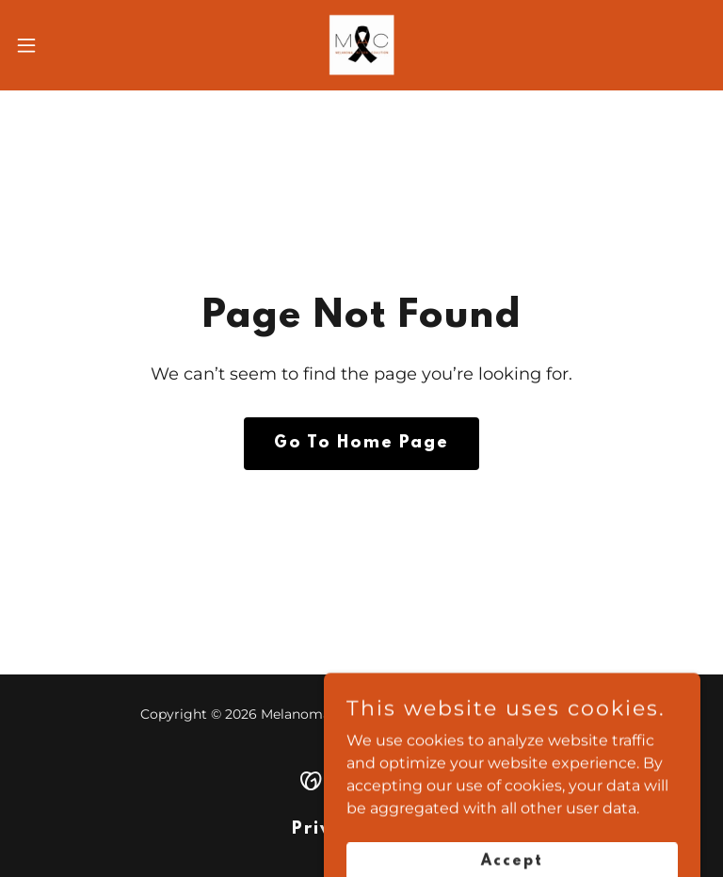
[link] (361, 45)
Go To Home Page (361, 443)
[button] (61, 45)
